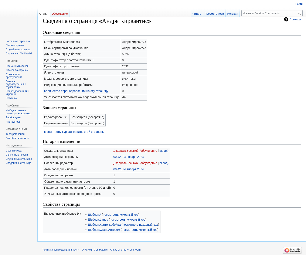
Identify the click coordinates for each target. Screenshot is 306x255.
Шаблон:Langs (98, 219)
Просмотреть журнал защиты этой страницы (73, 131)
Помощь (295, 19)
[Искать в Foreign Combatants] (272, 13)
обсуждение (148, 150)
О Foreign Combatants (95, 249)
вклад (164, 150)
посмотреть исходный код (120, 214)
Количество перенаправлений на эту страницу (76, 91)
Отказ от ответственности (125, 249)
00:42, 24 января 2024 (128, 157)
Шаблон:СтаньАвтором (104, 229)
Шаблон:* (94, 214)
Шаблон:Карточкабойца (104, 224)
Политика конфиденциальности (60, 249)
